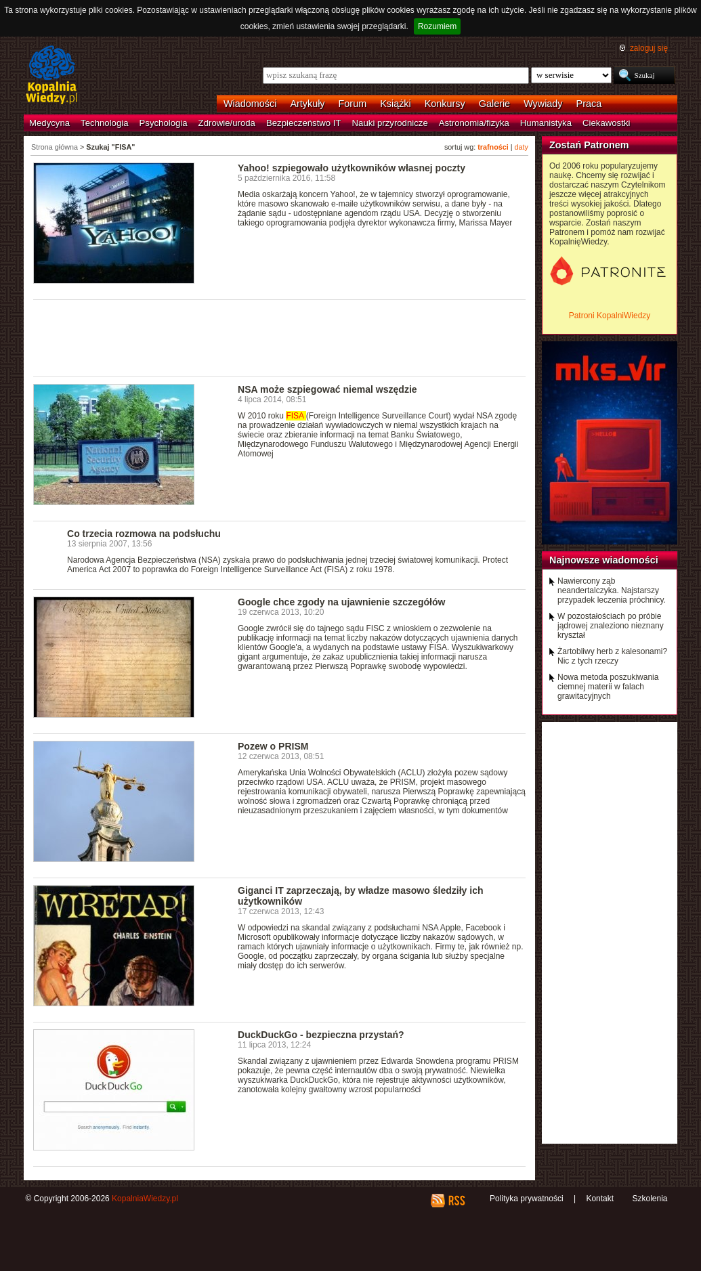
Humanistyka (546, 123)
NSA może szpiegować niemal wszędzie (327, 389)
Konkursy (445, 103)
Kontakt (600, 1198)
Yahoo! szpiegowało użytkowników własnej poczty (351, 168)
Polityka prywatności (527, 1198)
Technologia (104, 123)
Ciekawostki (606, 123)
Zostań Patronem (589, 144)
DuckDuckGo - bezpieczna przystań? (321, 1034)
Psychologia (164, 123)
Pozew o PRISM (273, 746)
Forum (353, 103)
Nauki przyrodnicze (390, 123)
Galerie (494, 103)
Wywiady (543, 103)
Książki (395, 103)
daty (521, 147)
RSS (456, 1200)
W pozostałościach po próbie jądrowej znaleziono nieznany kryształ (610, 625)
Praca (589, 103)
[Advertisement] (279, 337)
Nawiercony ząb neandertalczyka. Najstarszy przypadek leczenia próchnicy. (611, 590)
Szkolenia (649, 1198)
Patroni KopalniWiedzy (610, 315)
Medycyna (49, 123)
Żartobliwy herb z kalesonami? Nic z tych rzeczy (612, 656)
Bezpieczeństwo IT (303, 123)
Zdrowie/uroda (226, 123)
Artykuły (307, 103)
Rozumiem (437, 26)
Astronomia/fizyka (474, 123)
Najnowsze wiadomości (603, 560)
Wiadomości (250, 103)
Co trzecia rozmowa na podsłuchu (144, 533)
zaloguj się (649, 48)
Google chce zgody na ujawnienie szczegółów (341, 602)
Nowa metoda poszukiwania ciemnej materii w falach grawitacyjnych (607, 686)
